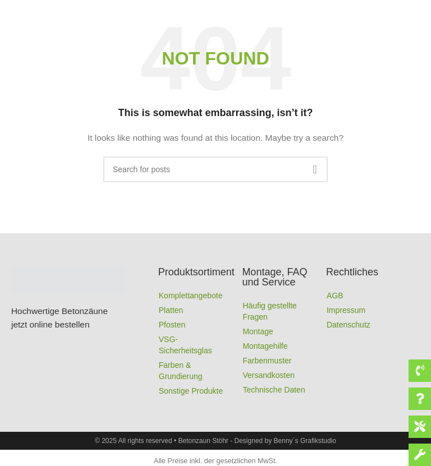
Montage (257, 331)
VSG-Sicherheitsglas (185, 345)
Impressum (346, 310)
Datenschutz (348, 324)
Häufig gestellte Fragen (269, 311)
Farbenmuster (266, 360)
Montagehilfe (264, 346)
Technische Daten (273, 389)
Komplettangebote (191, 295)
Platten (171, 310)
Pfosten (172, 324)
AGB (335, 295)
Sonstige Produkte (191, 390)
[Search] (215, 169)
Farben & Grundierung (181, 371)
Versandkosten (268, 375)
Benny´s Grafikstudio (305, 441)
